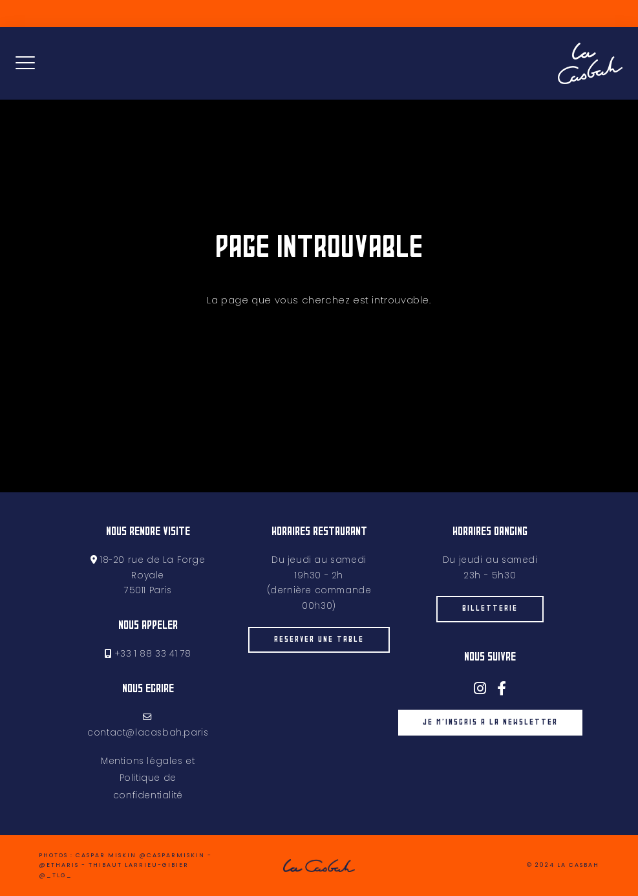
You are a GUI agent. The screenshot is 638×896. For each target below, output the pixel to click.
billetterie (490, 608)
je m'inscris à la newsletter (490, 722)
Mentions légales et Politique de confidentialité (148, 778)
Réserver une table (318, 657)
